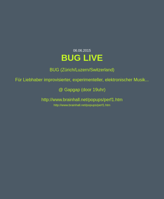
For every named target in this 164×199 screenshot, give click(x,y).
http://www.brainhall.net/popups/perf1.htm (82, 105)
